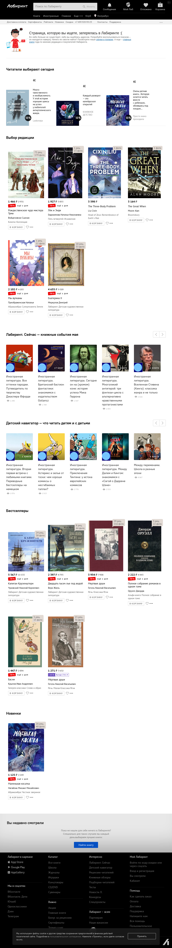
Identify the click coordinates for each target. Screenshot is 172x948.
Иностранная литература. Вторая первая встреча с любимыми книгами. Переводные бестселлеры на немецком (19, 477)
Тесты (92, 887)
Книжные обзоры (99, 877)
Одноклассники (17, 906)
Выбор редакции (20, 137)
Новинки (13, 713)
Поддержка (115, 22)
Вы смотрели (138, 876)
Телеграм (13, 916)
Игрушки (53, 877)
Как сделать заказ (140, 896)
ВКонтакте (14, 891)
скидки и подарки (104, 39)
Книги (36, 15)
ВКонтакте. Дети (17, 896)
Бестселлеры (17, 510)
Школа (52, 867)
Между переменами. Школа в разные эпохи (147, 469)
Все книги (54, 862)
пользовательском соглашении (65, 936)
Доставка (135, 906)
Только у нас (55, 927)
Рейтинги (48, 22)
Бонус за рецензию (60, 917)
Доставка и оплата (16, 22)
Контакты (102, 22)
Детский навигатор (100, 867)
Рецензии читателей (101, 872)
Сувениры (54, 892)
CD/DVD (53, 887)
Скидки (69, 22)
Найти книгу (86, 845)
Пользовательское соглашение (141, 927)
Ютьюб (12, 901)
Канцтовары (55, 882)
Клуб (88, 15)
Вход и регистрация (142, 871)
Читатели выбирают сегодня (30, 69)
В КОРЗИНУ (16, 227)
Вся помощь (137, 921)
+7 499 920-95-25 (83, 22)
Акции (52, 908)
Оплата (134, 901)
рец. (38, 152)
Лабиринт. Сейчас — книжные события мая (42, 334)
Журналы (54, 872)
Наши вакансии (98, 922)
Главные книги (57, 912)
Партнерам (96, 917)
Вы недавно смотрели (25, 822)
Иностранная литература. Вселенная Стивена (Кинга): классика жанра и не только (146, 384)
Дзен (11, 911)
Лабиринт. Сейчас (99, 862)
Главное (66, 15)
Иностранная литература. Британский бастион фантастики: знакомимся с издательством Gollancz (51, 388)
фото (40, 155)
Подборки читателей (101, 882)
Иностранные (51, 15)
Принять (142, 936)
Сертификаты (35, 22)
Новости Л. (95, 892)
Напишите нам (139, 916)
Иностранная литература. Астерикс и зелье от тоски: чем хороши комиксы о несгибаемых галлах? (51, 477)
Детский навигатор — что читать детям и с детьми (48, 423)
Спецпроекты (97, 902)
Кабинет (135, 881)
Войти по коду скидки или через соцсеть (146, 864)
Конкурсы (95, 897)
